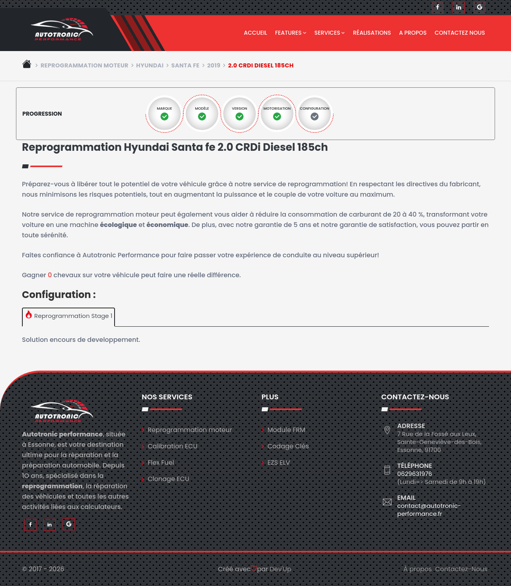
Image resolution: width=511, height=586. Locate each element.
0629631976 (414, 474)
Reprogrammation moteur (85, 65)
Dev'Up (280, 569)
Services (330, 33)
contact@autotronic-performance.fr (429, 509)
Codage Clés (288, 446)
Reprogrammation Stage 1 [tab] (69, 315)
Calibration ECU (173, 446)
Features (291, 33)
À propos (417, 569)
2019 (213, 65)
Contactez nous (460, 33)
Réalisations (372, 33)
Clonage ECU (168, 478)
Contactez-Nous (461, 569)
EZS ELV (278, 462)
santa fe (185, 65)
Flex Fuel (161, 462)
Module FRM (286, 429)
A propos (412, 33)
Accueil (255, 33)
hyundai (150, 65)
